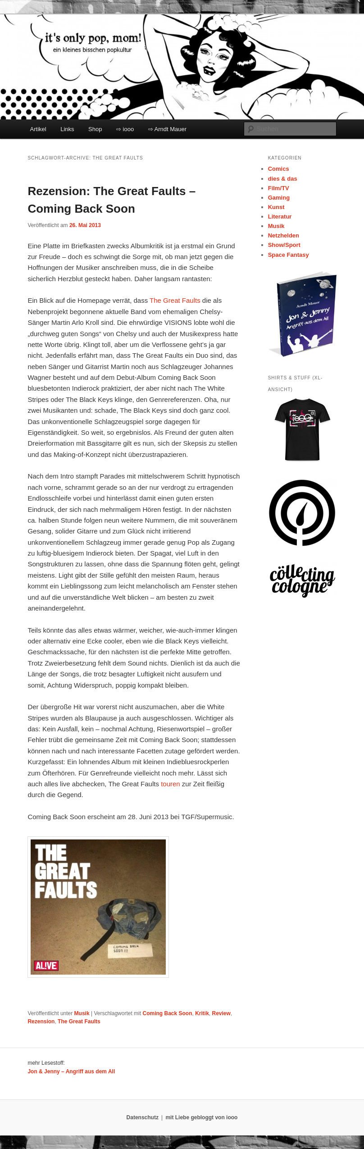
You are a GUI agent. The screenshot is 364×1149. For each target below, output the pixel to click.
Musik (82, 1013)
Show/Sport (284, 245)
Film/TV (278, 188)
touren (170, 784)
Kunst (276, 207)
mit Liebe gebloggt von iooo (201, 1117)
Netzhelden (283, 235)
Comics (278, 168)
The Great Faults (175, 300)
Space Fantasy (288, 254)
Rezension (41, 1021)
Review (221, 1013)
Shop (95, 129)
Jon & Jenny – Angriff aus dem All (71, 1071)
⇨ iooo (125, 129)
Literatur (280, 216)
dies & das (282, 178)
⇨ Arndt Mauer (167, 129)
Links (67, 129)
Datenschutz (143, 1117)
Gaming (279, 197)
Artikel (38, 129)
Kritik (202, 1013)
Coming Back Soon (167, 1013)
